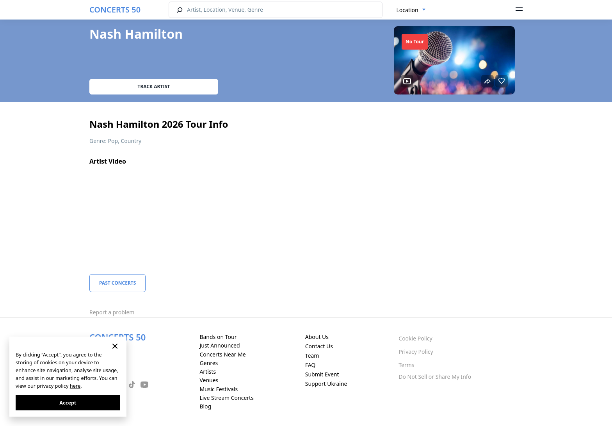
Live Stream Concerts (226, 397)
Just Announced (219, 345)
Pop (113, 140)
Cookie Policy (415, 338)
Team (312, 355)
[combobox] (411, 10)
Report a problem (111, 312)
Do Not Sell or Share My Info (435, 376)
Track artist (154, 86)
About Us (317, 336)
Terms (406, 365)
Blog (205, 406)
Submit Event (322, 374)
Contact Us (319, 346)
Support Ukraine (326, 383)
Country (131, 140)
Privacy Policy (416, 351)
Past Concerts (117, 283)
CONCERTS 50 (115, 9)
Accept (67, 402)
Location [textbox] (407, 10)
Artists (207, 371)
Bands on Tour (218, 336)
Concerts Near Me (222, 354)
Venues (208, 380)
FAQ (310, 365)
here (75, 385)
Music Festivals (218, 389)
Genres (208, 363)
